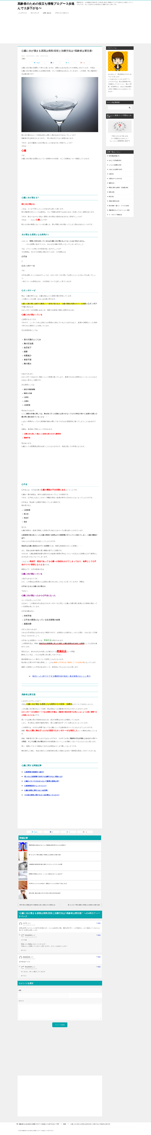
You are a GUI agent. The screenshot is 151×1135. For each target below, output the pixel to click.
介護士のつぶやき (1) (115, 178)
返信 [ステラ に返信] (99, 923)
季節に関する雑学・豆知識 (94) (118, 187)
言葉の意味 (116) (114, 201)
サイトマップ (35, 13)
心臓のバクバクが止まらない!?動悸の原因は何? (41, 781)
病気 (23, 58)
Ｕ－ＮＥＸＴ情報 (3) (115, 214)
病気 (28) (111, 192)
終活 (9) (111, 196)
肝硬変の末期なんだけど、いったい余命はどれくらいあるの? (45, 873)
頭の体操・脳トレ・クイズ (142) (119, 205)
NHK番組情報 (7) (114, 155)
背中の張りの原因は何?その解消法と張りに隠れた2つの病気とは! (37, 904)
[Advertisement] (76, 29)
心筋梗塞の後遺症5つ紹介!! (34, 772)
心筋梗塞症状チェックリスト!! (35, 785)
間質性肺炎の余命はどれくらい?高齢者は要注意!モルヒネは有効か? (47, 845)
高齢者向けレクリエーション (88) (119, 210)
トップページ (22, 13)
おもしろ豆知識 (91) (115, 160)
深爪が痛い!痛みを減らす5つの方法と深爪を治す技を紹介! (45, 893)
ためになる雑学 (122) (115, 169)
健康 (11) (111, 183)
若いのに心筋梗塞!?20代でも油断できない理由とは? (43, 776)
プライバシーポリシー (62, 13)
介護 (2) (111, 174)
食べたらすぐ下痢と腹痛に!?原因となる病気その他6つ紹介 (45, 854)
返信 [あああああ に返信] (99, 956)
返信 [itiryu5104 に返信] (99, 935)
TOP (39, 1124)
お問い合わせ (47, 13)
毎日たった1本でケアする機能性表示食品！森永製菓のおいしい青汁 (61, 676)
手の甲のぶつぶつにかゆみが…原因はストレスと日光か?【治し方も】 (48, 883)
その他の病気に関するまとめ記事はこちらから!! (41, 795)
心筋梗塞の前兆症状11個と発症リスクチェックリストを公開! (45, 864)
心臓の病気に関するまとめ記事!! (36, 790)
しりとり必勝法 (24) (115, 164)
